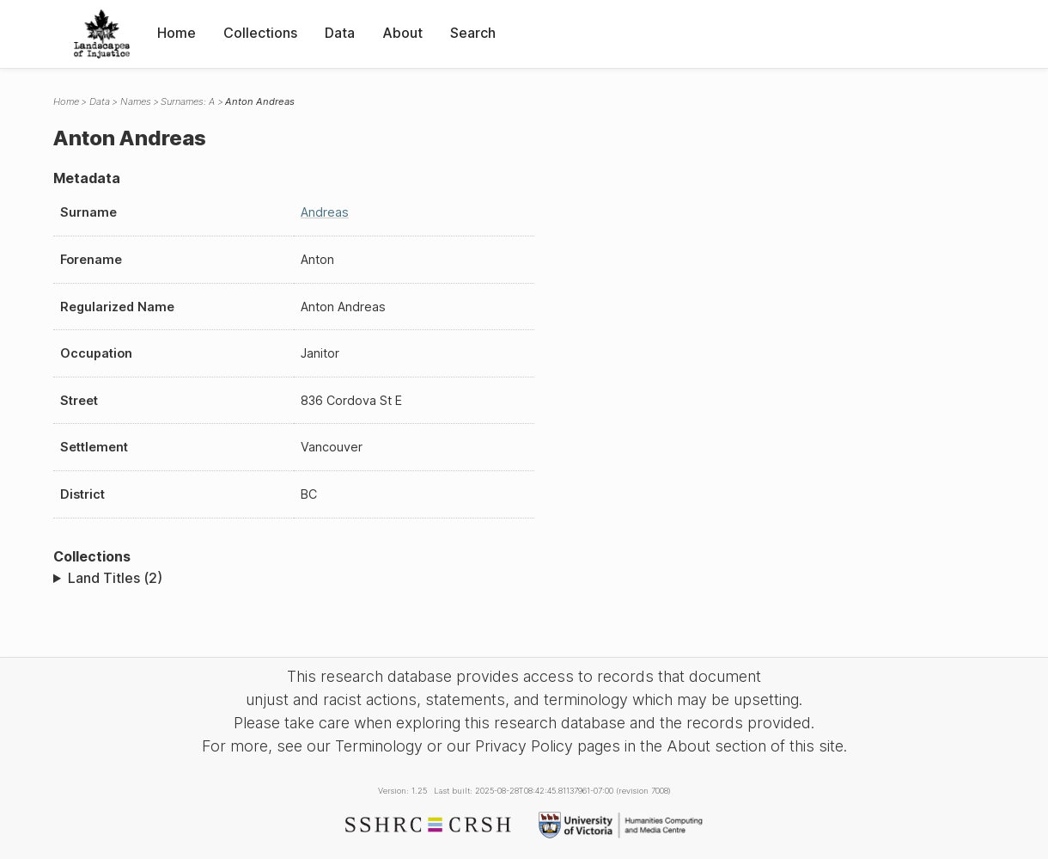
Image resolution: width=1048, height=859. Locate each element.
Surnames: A (188, 101)
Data (340, 32)
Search (473, 32)
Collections (260, 32)
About (402, 32)
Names (135, 101)
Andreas (325, 212)
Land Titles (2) (115, 577)
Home (176, 32)
